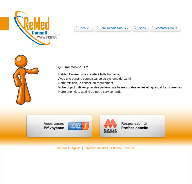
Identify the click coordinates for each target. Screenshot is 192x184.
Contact (130, 148)
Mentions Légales (69, 148)
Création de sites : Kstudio (103, 148)
